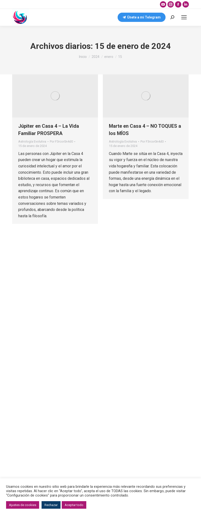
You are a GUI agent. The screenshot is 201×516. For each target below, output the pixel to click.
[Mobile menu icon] (184, 17)
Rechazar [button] (51, 505)
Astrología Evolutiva (32, 141)
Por (61, 141)
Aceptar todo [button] (74, 505)
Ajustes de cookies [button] (22, 505)
